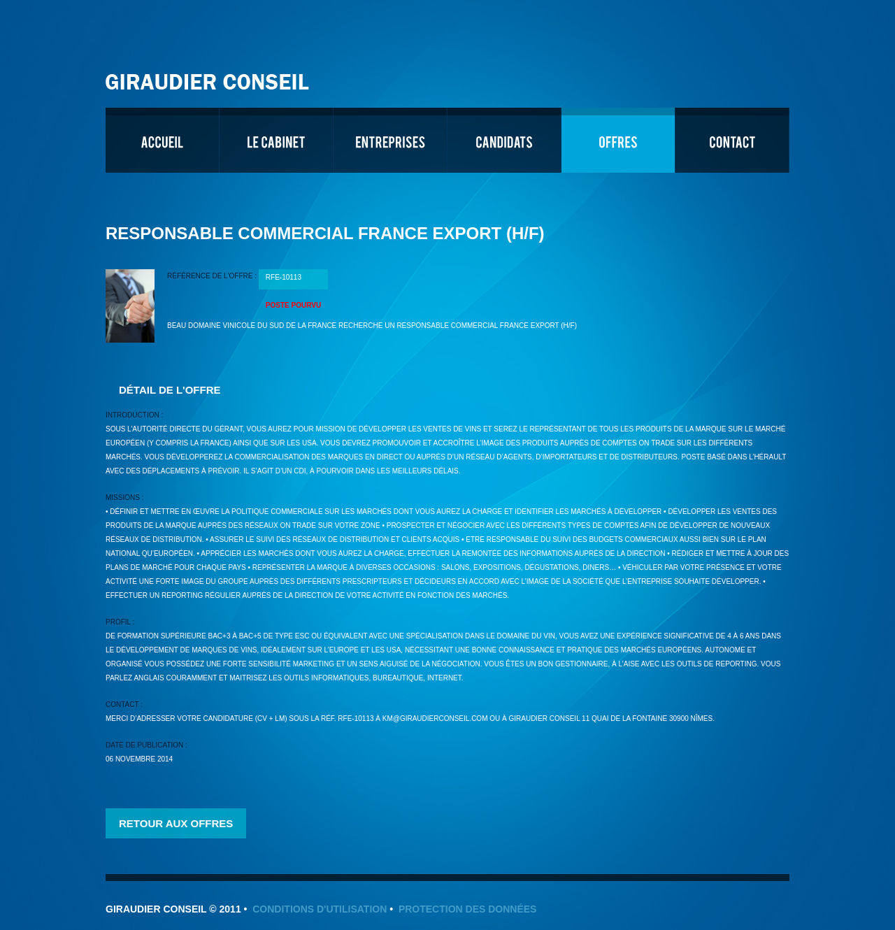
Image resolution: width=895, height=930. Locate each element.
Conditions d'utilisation (319, 909)
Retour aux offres (176, 823)
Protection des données (468, 909)
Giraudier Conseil (209, 76)
